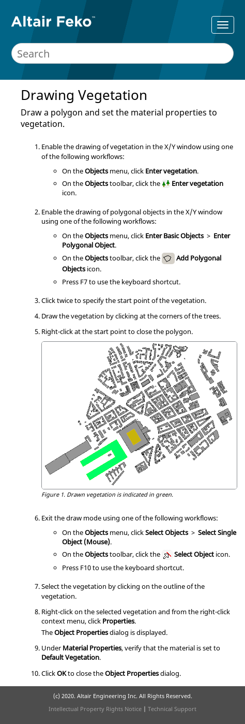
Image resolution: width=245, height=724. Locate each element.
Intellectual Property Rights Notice (95, 709)
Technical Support (172, 709)
